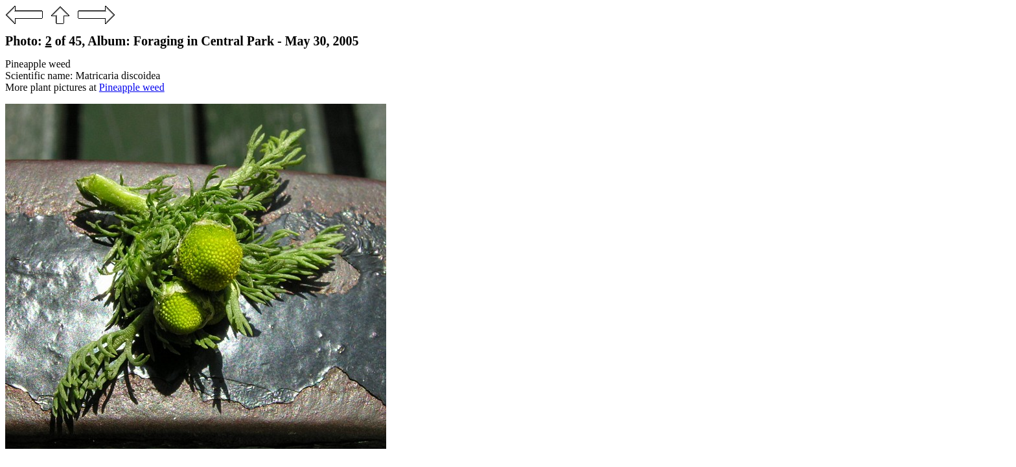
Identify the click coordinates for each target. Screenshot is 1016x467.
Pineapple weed (132, 87)
